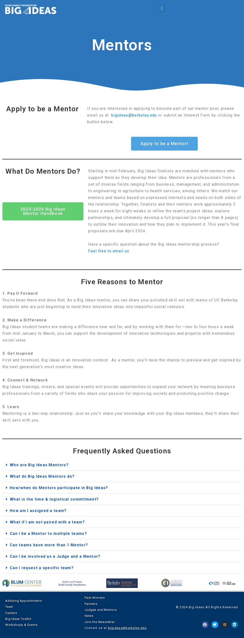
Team (9, 606)
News (89, 616)
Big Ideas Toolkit (18, 619)
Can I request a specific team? (42, 568)
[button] (162, 8)
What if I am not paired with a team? (47, 522)
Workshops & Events (21, 625)
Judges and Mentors (101, 610)
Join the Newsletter (100, 622)
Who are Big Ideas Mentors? (39, 465)
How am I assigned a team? (38, 510)
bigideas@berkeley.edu (134, 115)
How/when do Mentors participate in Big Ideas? (59, 488)
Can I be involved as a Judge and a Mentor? (55, 556)
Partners (91, 604)
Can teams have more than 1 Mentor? (49, 545)
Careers (11, 613)
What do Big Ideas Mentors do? (42, 476)
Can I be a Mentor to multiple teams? (48, 533)
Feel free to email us (108, 251)
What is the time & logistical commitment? (54, 499)
